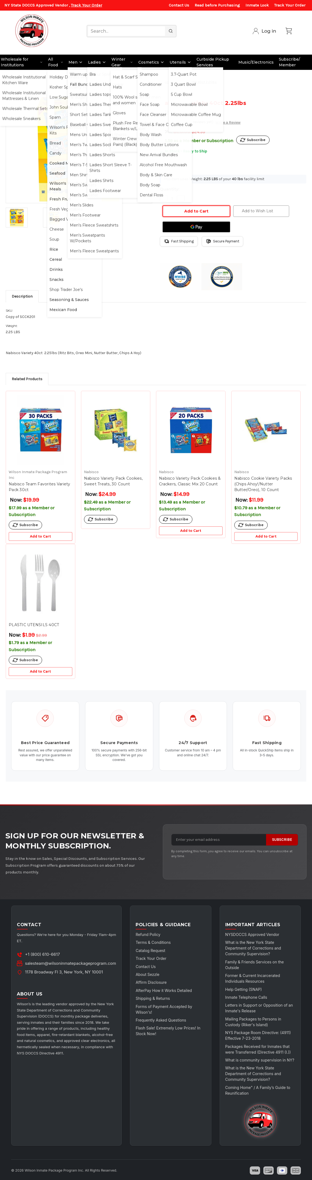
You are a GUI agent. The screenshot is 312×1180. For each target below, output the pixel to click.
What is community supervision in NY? (259, 1060)
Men (75, 62)
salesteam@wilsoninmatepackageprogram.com (70, 963)
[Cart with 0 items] (289, 31)
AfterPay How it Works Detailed (164, 990)
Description (22, 296)
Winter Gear (122, 62)
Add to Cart (40, 536)
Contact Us (179, 5)
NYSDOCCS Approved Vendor (252, 934)
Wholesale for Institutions (22, 62)
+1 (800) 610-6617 (42, 954)
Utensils (180, 62)
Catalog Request (150, 950)
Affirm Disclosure (151, 982)
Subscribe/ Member (289, 62)
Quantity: (169, 189)
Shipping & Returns (153, 998)
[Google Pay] (196, 226)
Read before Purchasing (217, 5)
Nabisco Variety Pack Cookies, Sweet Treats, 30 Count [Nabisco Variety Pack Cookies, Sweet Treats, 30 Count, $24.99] (113, 481)
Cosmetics (151, 62)
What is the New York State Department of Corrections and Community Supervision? (253, 948)
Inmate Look (257, 5)
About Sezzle (147, 974)
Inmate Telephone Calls (246, 997)
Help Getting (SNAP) (243, 989)
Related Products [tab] (27, 379)
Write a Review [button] (228, 122)
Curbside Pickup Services (212, 62)
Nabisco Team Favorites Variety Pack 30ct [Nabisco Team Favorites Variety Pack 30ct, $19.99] (39, 487)
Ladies (97, 62)
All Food (55, 62)
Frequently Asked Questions (161, 1020)
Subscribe (282, 839)
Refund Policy (148, 934)
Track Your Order (86, 5)
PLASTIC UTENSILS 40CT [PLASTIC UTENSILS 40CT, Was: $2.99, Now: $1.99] (34, 624)
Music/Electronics (256, 62)
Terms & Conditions (153, 942)
